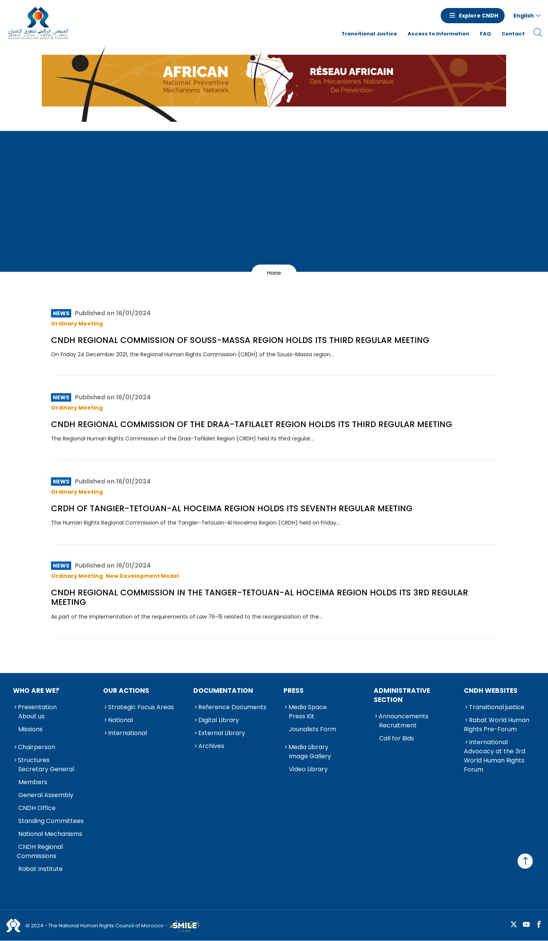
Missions (30, 729)
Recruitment (398, 725)
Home (274, 273)
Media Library (308, 747)
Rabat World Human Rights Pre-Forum (496, 725)
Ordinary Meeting (77, 323)
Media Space (307, 707)
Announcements (404, 716)
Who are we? (36, 690)
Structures (33, 760)
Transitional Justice (369, 33)
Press (294, 690)
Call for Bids (396, 738)
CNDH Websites (491, 690)
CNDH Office (37, 808)
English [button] (523, 15)
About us (31, 716)
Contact (513, 33)
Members (32, 782)
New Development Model (142, 576)
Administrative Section (402, 695)
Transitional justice (496, 707)
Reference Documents (232, 707)
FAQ (485, 33)
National (120, 720)
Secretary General (46, 769)
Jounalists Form (312, 729)
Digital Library (218, 720)
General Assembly (45, 795)
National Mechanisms (50, 833)
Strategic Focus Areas (141, 707)
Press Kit (301, 716)
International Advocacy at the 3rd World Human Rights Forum (494, 756)
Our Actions (126, 690)
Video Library (308, 769)
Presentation (37, 707)
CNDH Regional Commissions (40, 851)
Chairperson (36, 747)
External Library (221, 733)
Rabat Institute (40, 868)
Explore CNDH (478, 15)
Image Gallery (310, 756)
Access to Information (438, 33)
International (127, 733)
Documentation (223, 690)
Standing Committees (51, 821)
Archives (211, 746)
